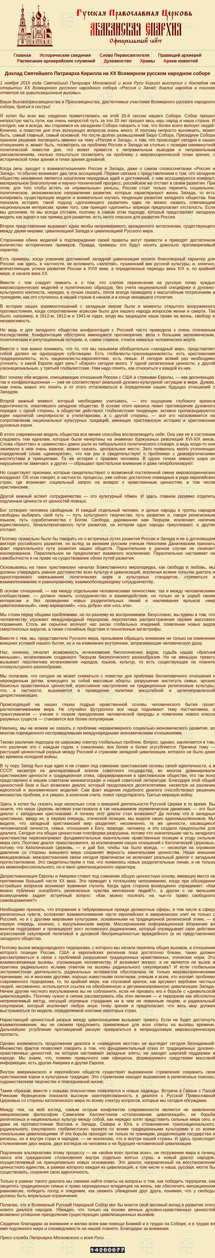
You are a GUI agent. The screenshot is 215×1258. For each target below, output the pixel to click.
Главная (22, 55)
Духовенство (117, 61)
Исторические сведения (65, 55)
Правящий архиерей (179, 55)
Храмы (147, 61)
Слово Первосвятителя (124, 55)
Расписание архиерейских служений (56, 61)
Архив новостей (180, 61)
